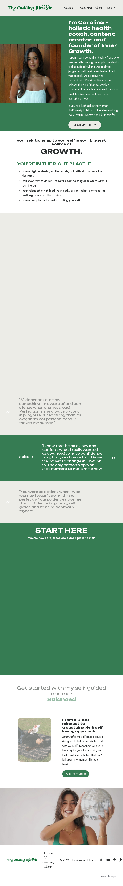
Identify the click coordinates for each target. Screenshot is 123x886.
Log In (111, 8)
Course (68, 8)
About (98, 8)
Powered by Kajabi (108, 877)
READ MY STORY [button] (85, 125)
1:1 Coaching (84, 8)
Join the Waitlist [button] (75, 775)
